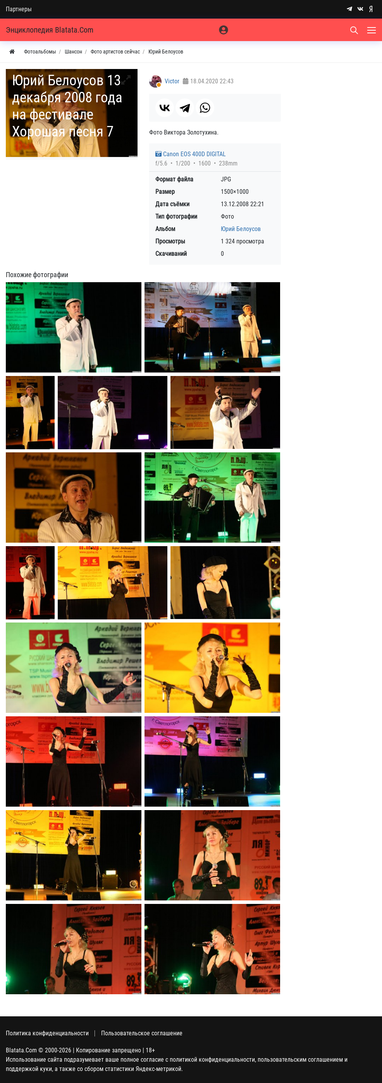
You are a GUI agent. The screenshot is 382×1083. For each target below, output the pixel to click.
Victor (172, 81)
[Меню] (372, 30)
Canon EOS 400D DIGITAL (190, 154)
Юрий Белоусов (241, 229)
